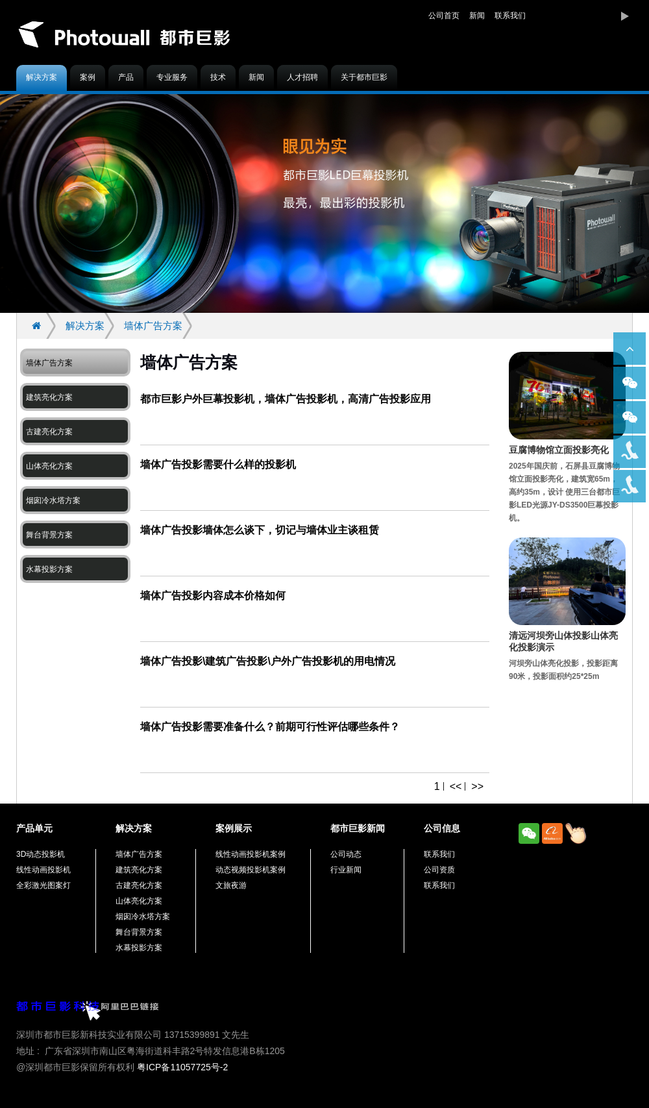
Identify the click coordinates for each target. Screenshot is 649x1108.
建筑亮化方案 (49, 397)
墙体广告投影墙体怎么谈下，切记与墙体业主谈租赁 (259, 530)
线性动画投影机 (43, 869)
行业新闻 (345, 869)
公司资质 (439, 869)
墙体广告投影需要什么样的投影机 (218, 464)
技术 (218, 77)
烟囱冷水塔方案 (53, 500)
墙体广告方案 (153, 325)
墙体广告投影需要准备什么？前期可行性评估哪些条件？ (270, 726)
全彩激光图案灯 (43, 885)
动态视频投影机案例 (250, 869)
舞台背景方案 (49, 534)
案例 (87, 77)
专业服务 (172, 77)
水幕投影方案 (49, 569)
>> (477, 786)
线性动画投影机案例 (250, 854)
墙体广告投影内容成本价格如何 (213, 595)
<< (456, 786)
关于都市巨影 (364, 77)
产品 (126, 77)
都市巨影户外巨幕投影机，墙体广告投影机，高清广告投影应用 (285, 398)
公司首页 (443, 15)
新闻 (477, 15)
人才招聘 (302, 77)
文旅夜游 (231, 885)
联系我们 (510, 15)
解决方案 (41, 77)
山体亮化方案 (49, 466)
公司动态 (345, 854)
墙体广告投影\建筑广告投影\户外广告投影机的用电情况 (267, 661)
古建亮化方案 (49, 431)
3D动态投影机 (40, 854)
